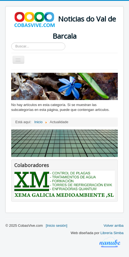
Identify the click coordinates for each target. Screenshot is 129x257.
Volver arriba (114, 225)
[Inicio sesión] (56, 225)
